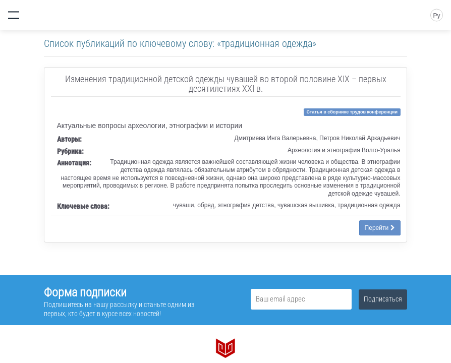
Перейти (380, 227)
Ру (436, 15)
